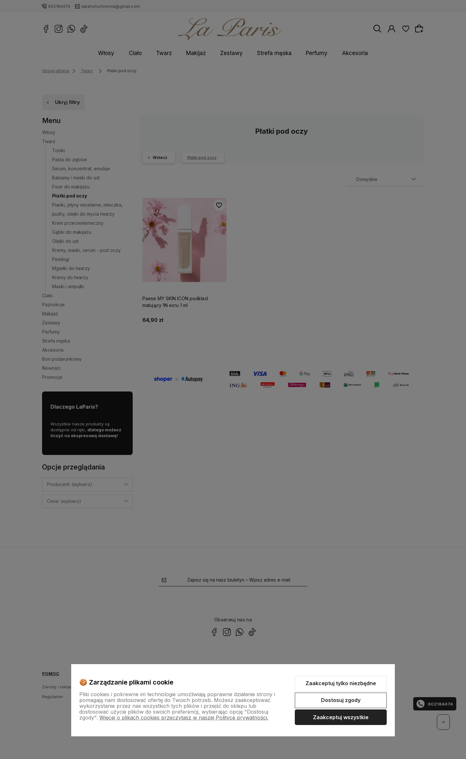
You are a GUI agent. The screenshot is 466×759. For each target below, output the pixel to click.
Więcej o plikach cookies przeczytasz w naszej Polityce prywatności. (183, 717)
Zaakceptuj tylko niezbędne (340, 683)
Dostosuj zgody (341, 700)
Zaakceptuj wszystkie (341, 717)
